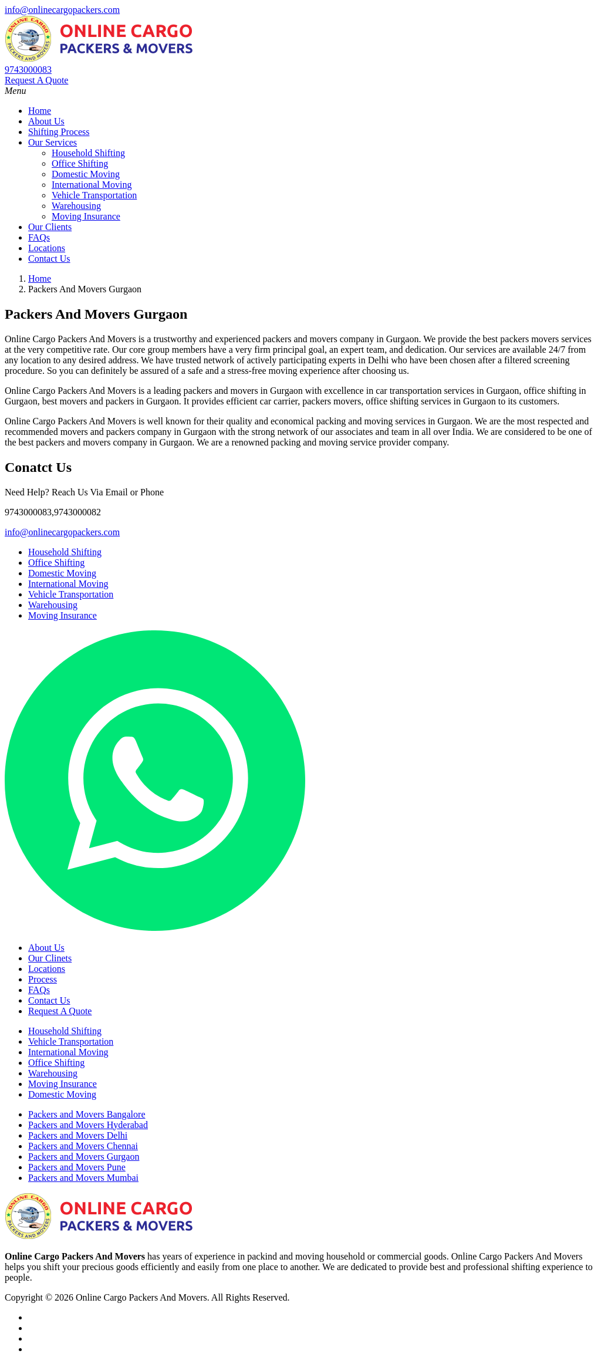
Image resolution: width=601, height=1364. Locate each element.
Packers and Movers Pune (77, 1167)
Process (42, 979)
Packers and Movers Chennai (83, 1146)
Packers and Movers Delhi (77, 1135)
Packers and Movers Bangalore (87, 1114)
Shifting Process (58, 132)
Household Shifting (88, 153)
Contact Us (49, 259)
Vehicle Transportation (94, 195)
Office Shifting (80, 163)
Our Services (52, 142)
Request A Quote (36, 80)
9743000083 (28, 70)
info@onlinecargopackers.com (62, 10)
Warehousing (76, 206)
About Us (46, 121)
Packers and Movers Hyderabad (88, 1125)
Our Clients (50, 227)
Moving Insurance (86, 216)
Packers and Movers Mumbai (83, 1178)
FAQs (39, 237)
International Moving (91, 185)
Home (39, 111)
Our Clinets (50, 958)
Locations (46, 248)
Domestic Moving (86, 174)
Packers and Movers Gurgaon (83, 1157)
